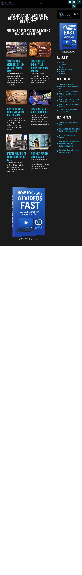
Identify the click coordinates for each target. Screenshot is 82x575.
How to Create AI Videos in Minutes (39, 110)
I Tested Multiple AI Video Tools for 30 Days (16, 156)
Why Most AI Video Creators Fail (39, 155)
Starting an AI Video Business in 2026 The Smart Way (15, 65)
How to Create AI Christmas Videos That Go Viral (15, 112)
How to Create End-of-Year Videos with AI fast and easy (40, 65)
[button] (41, 3)
